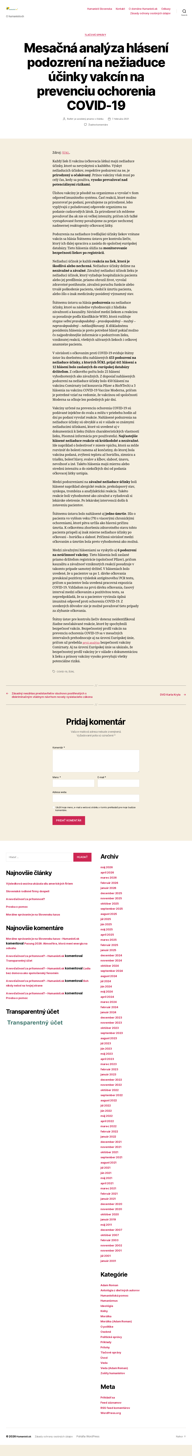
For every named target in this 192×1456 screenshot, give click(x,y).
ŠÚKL (66, 158)
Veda (104, 1374)
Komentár (58, 759)
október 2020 (110, 1225)
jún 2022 (107, 1122)
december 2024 (112, 966)
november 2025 (112, 909)
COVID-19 (62, 676)
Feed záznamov (112, 1414)
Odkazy (166, 11)
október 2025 (110, 914)
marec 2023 (109, 1075)
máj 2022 (107, 1127)
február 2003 (110, 1251)
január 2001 (109, 1272)
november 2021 (112, 1158)
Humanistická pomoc (116, 1306)
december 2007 (112, 1241)
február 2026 (110, 894)
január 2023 (109, 1085)
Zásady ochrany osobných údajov (150, 15)
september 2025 (113, 920)
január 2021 (109, 1210)
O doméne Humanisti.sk (143, 11)
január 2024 (109, 1023)
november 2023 (112, 1034)
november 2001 (112, 1262)
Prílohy (105, 1358)
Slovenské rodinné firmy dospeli (30, 902)
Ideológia (107, 1317)
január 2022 (109, 1148)
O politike (107, 1337)
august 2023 (110, 1049)
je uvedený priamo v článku (88, 124)
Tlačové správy (96, 40)
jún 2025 (107, 935)
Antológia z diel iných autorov (122, 1301)
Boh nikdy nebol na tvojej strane (30, 997)
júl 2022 (106, 1116)
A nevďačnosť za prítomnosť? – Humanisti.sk (39, 967)
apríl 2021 (107, 1194)
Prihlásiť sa (108, 1408)
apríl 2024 (108, 1008)
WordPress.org (111, 1424)
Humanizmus (110, 1312)
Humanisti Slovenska (99, 11)
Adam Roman (110, 1296)
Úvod (104, 1369)
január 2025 (109, 961)
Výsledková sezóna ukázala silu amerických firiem (43, 894)
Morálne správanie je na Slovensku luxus (36, 925)
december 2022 (112, 1091)
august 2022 (110, 1111)
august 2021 (109, 1173)
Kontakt (120, 11)
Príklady (106, 1353)
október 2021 (110, 1163)
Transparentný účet (20, 972)
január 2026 (109, 899)
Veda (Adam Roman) (115, 1379)
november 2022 (112, 1096)
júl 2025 (106, 930)
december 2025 (112, 904)
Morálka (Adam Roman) (118, 1332)
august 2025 (110, 925)
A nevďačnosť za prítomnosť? (28, 910)
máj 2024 (107, 1003)
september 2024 (113, 982)
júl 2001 (106, 1267)
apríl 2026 (108, 883)
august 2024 (110, 987)
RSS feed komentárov (116, 1419)
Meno (56, 788)
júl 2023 (106, 1054)
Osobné (106, 1343)
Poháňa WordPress (92, 1447)
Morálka (106, 1327)
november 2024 (112, 971)
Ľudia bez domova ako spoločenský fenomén (39, 984)
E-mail (102, 788)
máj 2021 (107, 1189)
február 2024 (110, 1018)
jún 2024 (107, 997)
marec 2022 (109, 1137)
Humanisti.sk (24, 1447)
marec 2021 (109, 1199)
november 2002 (112, 1256)
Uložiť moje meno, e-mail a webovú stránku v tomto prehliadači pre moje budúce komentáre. (96, 820)
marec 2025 (109, 951)
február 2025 (110, 956)
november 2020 (112, 1220)
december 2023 (112, 1028)
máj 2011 (107, 1236)
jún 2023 (107, 1059)
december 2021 (112, 1153)
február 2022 (110, 1142)
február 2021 (110, 1204)
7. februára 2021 (121, 124)
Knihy (104, 1322)
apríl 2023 (108, 1070)
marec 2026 (109, 889)
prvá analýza (92, 648)
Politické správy (112, 1348)
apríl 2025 (108, 945)
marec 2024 (109, 1013)
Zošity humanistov (114, 1384)
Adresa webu (59, 803)
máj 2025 (107, 940)
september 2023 (113, 1044)
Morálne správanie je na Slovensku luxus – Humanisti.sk (47, 950)
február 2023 (110, 1080)
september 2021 (112, 1168)
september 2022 (113, 1106)
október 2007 (110, 1246)
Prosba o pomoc (18, 918)
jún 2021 (106, 1184)
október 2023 (110, 1039)
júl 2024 (106, 992)
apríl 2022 (108, 1132)
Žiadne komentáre (98, 129)
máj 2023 (107, 1065)
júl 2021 (106, 1179)
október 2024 (110, 977)
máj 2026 (107, 878)
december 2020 (112, 1215)
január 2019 (109, 1230)
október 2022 (110, 1101)
